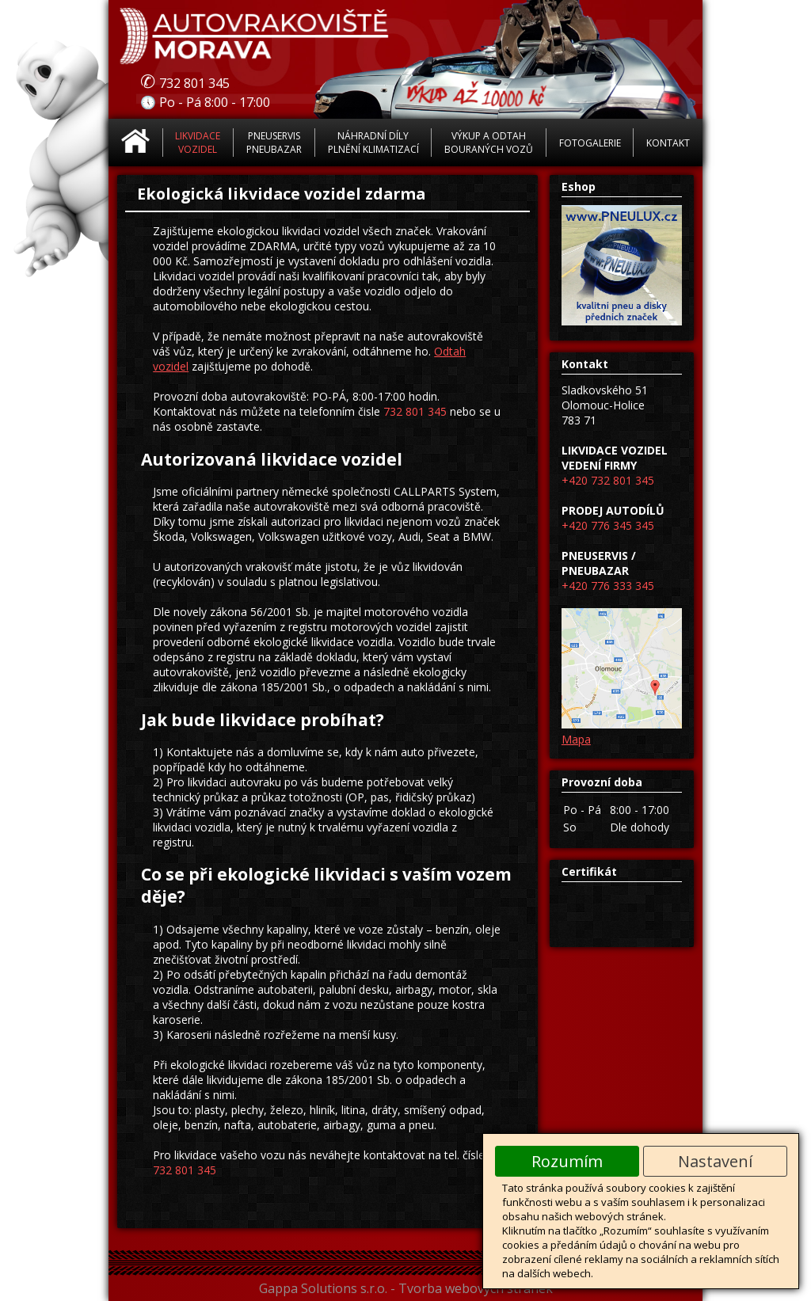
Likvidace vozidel (197, 142)
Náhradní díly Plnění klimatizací (373, 142)
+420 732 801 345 (608, 480)
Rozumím (567, 1161)
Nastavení (715, 1161)
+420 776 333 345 (608, 585)
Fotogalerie (590, 143)
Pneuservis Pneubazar (274, 142)
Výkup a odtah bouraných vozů (488, 142)
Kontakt (668, 143)
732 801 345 (415, 411)
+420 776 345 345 (608, 525)
